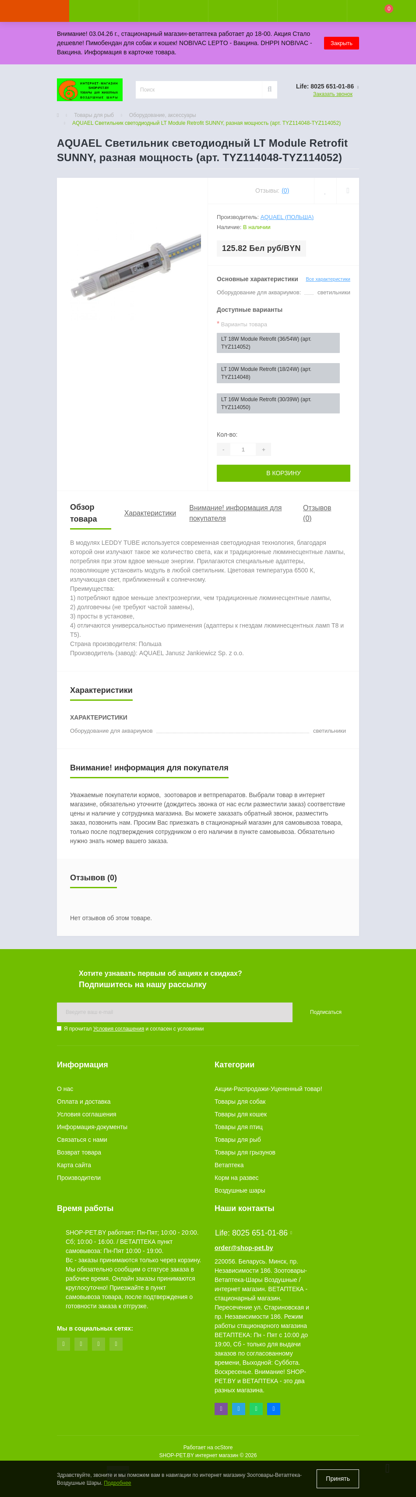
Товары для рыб (94, 115)
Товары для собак (240, 1101)
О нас (65, 1088)
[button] (173, 11)
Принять (338, 1478)
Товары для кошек (241, 1114)
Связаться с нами (82, 1139)
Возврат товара (79, 1152)
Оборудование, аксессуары (162, 115)
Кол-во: (227, 434)
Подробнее (117, 1483)
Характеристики (150, 513)
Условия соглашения (118, 1029)
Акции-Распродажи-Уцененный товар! (268, 1088)
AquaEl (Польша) (287, 217)
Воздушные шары (240, 1190)
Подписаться (326, 1012)
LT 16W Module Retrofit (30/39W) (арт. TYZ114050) (266, 403)
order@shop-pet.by (244, 1247)
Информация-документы (92, 1126)
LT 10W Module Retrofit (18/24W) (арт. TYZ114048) (266, 373)
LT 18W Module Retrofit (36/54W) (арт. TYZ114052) (266, 343)
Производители (79, 1177)
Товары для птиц (239, 1126)
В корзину (283, 473)
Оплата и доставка (83, 1101)
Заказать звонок (333, 94)
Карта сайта (74, 1165)
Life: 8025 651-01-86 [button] (253, 1233)
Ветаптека (229, 1165)
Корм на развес (237, 1177)
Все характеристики (328, 279)
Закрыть (342, 43)
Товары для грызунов (245, 1152)
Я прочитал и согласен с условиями (134, 1029)
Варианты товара (242, 324)
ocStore (224, 1447)
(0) (285, 190)
